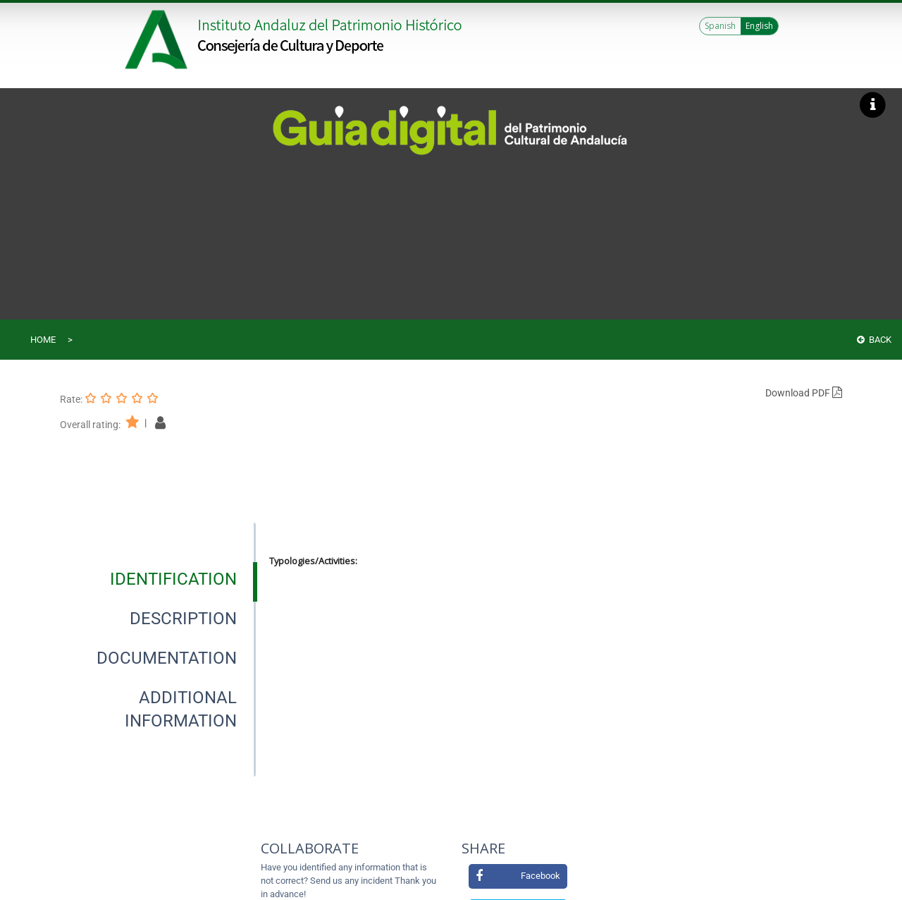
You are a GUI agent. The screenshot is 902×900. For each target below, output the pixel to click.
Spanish (720, 26)
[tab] (173, 579)
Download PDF (803, 393)
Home (43, 339)
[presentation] (158, 579)
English (759, 26)
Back (874, 339)
